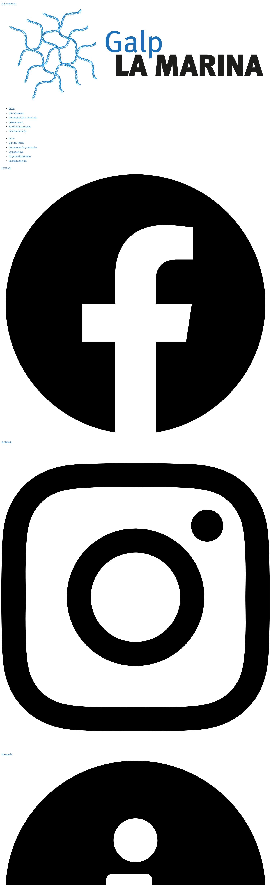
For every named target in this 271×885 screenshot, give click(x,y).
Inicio (12, 108)
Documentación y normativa (23, 117)
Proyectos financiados (20, 126)
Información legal (18, 131)
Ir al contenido (8, 3)
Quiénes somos (16, 113)
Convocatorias (16, 122)
